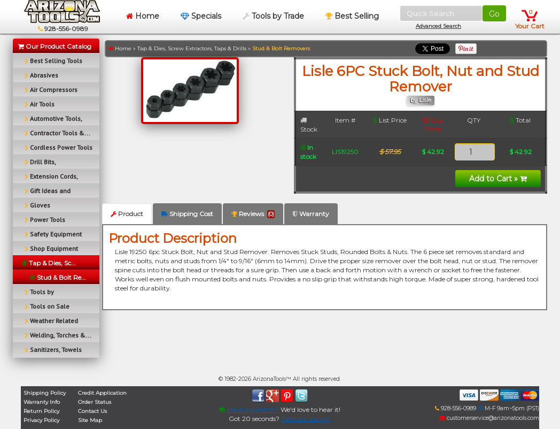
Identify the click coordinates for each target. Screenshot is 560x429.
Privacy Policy (41, 420)
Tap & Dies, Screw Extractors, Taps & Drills (191, 48)
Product (127, 214)
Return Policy (41, 411)
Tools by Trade (273, 16)
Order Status (94, 402)
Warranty (311, 214)
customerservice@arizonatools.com (489, 418)
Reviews (253, 214)
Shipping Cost (187, 214)
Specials (201, 16)
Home (142, 16)
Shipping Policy (45, 392)
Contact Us (92, 411)
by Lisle (420, 100)
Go (494, 14)
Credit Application (102, 392)
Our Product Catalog (54, 46)
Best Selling (352, 16)
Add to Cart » (498, 178)
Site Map (90, 420)
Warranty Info (42, 402)
